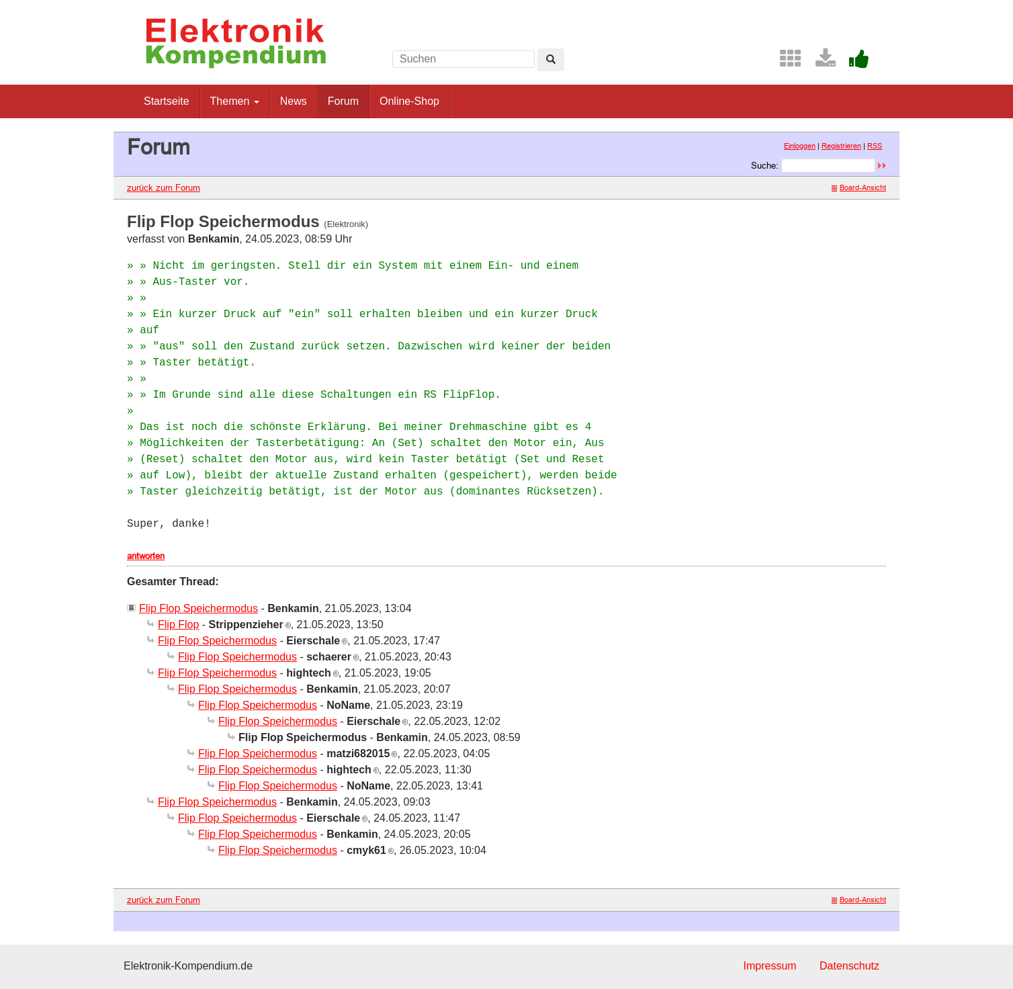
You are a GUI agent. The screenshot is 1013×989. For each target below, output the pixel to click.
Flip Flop (178, 624)
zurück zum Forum (163, 187)
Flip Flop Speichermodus (198, 608)
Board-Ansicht (859, 187)
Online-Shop (409, 101)
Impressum (769, 966)
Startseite (166, 101)
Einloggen (800, 145)
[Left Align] (550, 59)
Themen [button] (234, 101)
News (293, 101)
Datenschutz (849, 966)
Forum (343, 101)
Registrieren (841, 145)
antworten (146, 555)
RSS (874, 145)
